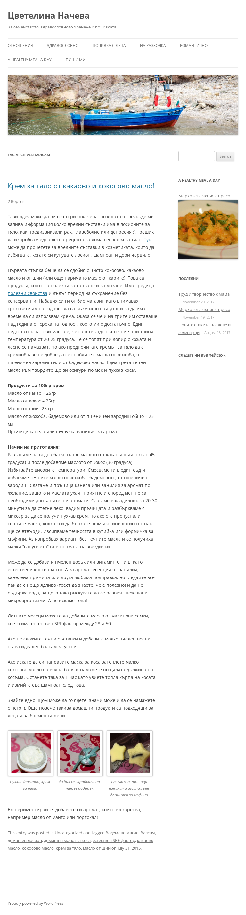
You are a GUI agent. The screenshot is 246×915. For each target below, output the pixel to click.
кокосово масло (38, 848)
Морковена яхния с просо (204, 196)
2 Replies (16, 201)
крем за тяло (68, 848)
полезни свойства (27, 293)
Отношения (20, 45)
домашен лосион (25, 840)
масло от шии (97, 848)
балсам (148, 833)
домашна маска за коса (67, 840)
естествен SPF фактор (114, 840)
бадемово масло (122, 833)
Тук (147, 239)
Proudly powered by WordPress (35, 903)
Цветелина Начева (49, 15)
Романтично (194, 45)
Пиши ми (76, 59)
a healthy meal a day (30, 59)
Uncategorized (68, 833)
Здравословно (62, 45)
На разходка (153, 45)
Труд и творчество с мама (204, 294)
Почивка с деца (109, 45)
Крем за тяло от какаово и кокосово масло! (81, 185)
